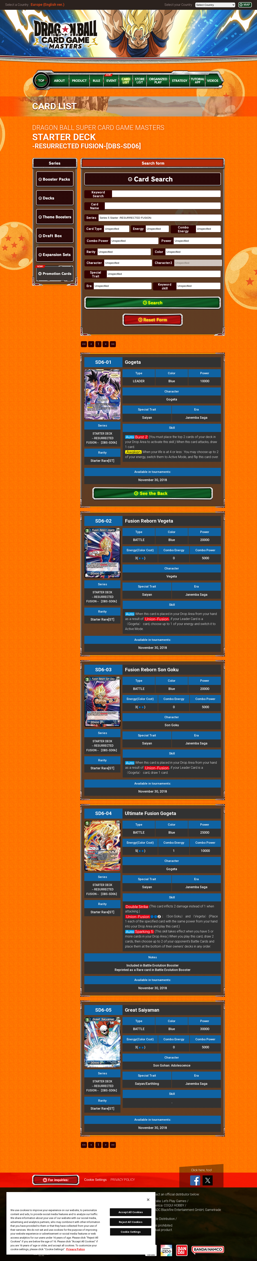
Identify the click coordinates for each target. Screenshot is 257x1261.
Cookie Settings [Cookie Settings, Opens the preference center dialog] (131, 1231)
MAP (247, 4)
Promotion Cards (54, 273)
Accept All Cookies (130, 1212)
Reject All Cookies (130, 1222)
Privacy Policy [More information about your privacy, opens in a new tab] (75, 1249)
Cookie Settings (95, 1179)
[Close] (148, 1199)
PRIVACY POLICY (123, 1180)
